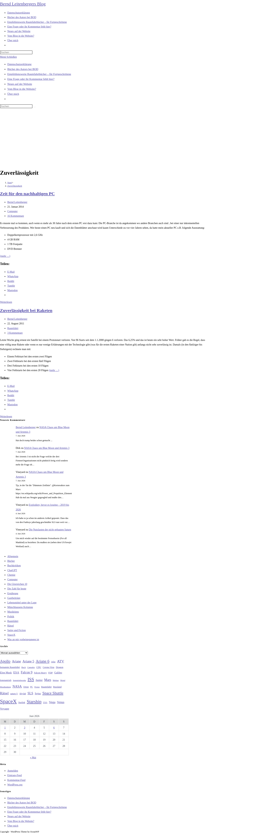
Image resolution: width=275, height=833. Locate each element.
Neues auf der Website (19, 84)
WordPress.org (14, 784)
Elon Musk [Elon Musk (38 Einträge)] (6, 672)
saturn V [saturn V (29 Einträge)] (14, 693)
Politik (10, 616)
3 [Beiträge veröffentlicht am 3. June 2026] (24, 727)
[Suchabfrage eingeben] (16, 52)
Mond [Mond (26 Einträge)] (62, 680)
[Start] (9, 182)
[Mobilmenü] (8, 57)
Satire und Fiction (16, 630)
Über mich (13, 93)
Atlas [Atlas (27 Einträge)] (53, 662)
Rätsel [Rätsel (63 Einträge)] (4, 693)
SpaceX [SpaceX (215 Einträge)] (8, 701)
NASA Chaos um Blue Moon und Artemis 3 (46, 448)
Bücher (11, 561)
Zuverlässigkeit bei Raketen (26, 310)
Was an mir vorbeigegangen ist (23, 639)
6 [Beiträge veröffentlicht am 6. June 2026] (54, 727)
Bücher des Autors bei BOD (22, 69)
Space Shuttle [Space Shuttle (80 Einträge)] (52, 693)
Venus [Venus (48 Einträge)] (60, 702)
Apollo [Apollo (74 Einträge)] (5, 661)
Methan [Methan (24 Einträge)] (56, 680)
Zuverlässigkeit (14, 185)
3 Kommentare (15, 333)
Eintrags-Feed (14, 775)
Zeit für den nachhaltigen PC (27, 193)
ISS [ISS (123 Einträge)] (31, 679)
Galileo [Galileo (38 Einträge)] (58, 672)
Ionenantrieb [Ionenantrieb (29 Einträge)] (5, 680)
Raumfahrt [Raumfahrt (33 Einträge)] (46, 686)
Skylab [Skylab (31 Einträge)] (22, 693)
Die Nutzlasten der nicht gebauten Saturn (50, 529)
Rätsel (10, 625)
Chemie (11, 575)
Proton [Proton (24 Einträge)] (36, 687)
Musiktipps (13, 611)
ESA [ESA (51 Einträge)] (16, 672)
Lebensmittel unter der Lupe (22, 602)
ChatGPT (12, 570)
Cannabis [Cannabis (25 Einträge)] (31, 667)
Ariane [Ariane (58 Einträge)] (16, 661)
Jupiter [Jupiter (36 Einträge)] (39, 680)
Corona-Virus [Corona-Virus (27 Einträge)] (48, 667)
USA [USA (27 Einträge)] (45, 702)
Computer (12, 211)
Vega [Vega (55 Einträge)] (52, 702)
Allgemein (12, 556)
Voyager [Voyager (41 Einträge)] (4, 708)
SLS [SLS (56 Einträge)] (30, 693)
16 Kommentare (15, 216)
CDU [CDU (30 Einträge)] (38, 667)
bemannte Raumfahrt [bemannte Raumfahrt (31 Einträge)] (10, 667)
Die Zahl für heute (16, 588)
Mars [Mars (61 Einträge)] (47, 680)
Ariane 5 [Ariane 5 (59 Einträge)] (28, 661)
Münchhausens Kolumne (20, 607)
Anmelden (12, 770)
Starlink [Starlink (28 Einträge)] (21, 702)
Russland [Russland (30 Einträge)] (57, 687)
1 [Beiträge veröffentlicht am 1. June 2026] (5, 727)
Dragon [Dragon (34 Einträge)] (59, 667)
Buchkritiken (14, 565)
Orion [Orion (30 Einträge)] (26, 687)
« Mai (33, 757)
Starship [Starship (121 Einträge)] (34, 701)
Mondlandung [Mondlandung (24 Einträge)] (5, 687)
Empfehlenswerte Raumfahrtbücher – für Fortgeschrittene (39, 74)
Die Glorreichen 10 (17, 584)
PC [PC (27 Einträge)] (31, 687)
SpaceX (11, 635)
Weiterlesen (6, 302)
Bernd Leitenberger (17, 202)
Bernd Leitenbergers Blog (23, 3)
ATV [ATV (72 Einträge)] (60, 661)
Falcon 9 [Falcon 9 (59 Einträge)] (26, 672)
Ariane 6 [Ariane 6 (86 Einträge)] (43, 661)
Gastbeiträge (13, 598)
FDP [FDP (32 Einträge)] (50, 672)
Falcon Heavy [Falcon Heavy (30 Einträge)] (40, 672)
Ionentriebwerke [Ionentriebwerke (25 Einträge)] (19, 680)
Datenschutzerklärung (19, 64)
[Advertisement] (138, 139)
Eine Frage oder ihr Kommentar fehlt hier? (30, 79)
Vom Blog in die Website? (21, 88)
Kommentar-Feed (16, 780)
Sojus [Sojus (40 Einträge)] (38, 693)
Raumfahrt (12, 328)
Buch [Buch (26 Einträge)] (23, 667)
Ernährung (12, 593)
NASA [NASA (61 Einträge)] (17, 686)
